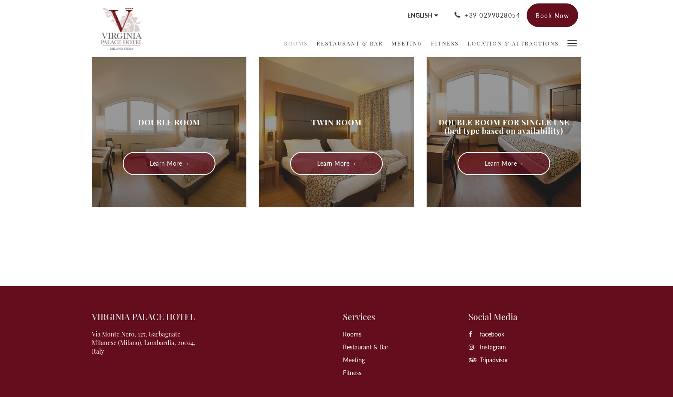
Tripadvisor (488, 360)
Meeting (354, 360)
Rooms (352, 334)
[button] (572, 43)
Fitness (352, 372)
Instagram (487, 347)
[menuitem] (295, 43)
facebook (486, 334)
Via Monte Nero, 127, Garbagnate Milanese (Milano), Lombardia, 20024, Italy (144, 342)
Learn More (166, 163)
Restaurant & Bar (365, 347)
